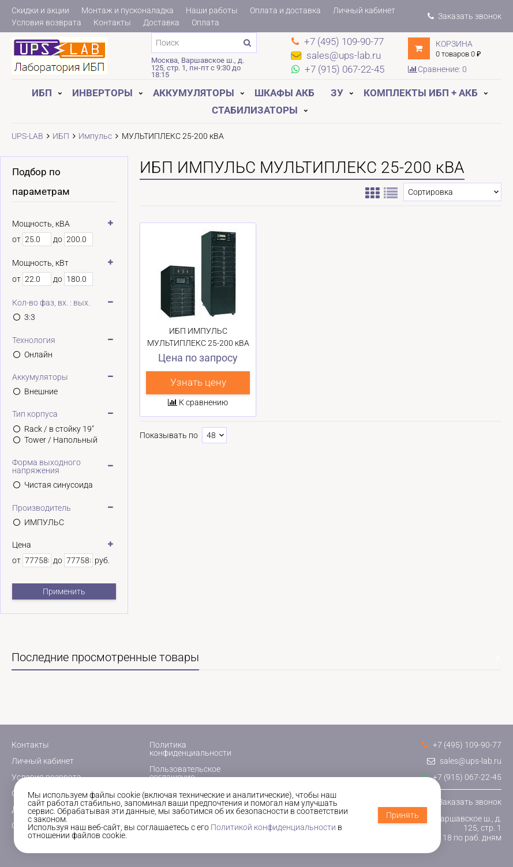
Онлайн (38, 354)
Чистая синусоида (58, 485)
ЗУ (337, 93)
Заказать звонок (464, 16)
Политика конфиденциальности (190, 748)
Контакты (112, 22)
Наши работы (212, 10)
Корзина (454, 43)
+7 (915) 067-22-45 (461, 777)
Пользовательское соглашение (184, 773)
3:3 (29, 317)
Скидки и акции (40, 10)
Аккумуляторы (193, 93)
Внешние (41, 391)
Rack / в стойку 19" (59, 429)
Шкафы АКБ (284, 93)
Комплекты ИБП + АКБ (421, 93)
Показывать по (169, 435)
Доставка (161, 22)
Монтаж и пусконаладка (127, 10)
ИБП (42, 93)
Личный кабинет (364, 10)
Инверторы (102, 93)
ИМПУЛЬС (44, 522)
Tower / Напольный (61, 440)
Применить (64, 591)
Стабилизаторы (255, 110)
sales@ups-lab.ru (464, 761)
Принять (402, 815)
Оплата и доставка (285, 10)
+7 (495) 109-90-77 (461, 744)
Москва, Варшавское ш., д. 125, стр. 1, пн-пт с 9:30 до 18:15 (197, 67)
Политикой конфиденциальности (273, 827)
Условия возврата (46, 22)
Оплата (205, 22)
